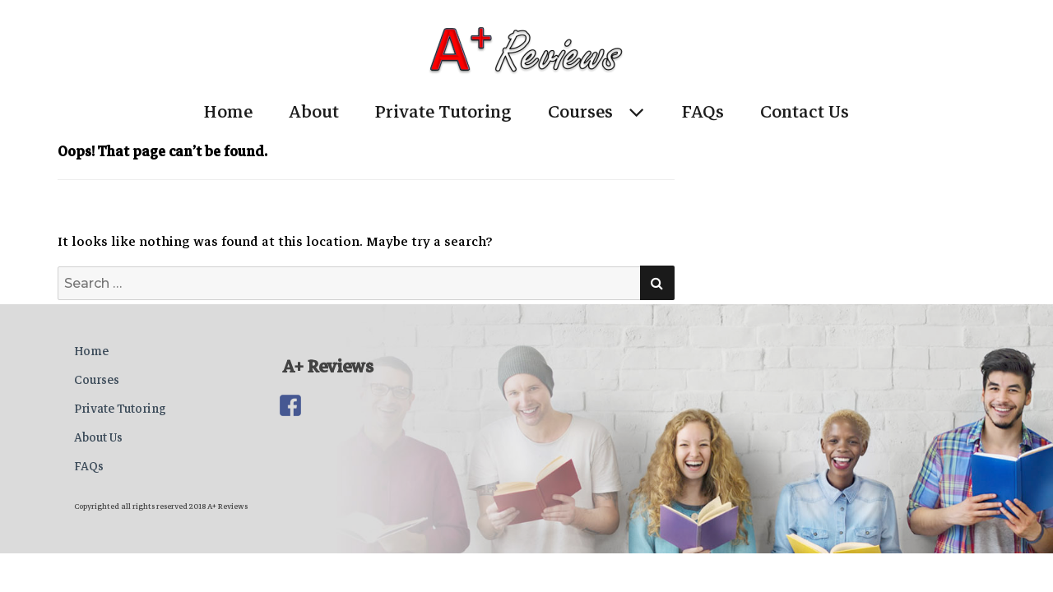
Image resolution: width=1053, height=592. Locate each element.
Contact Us (804, 112)
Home (228, 112)
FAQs (703, 112)
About (314, 112)
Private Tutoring (443, 112)
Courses (580, 112)
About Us (98, 437)
